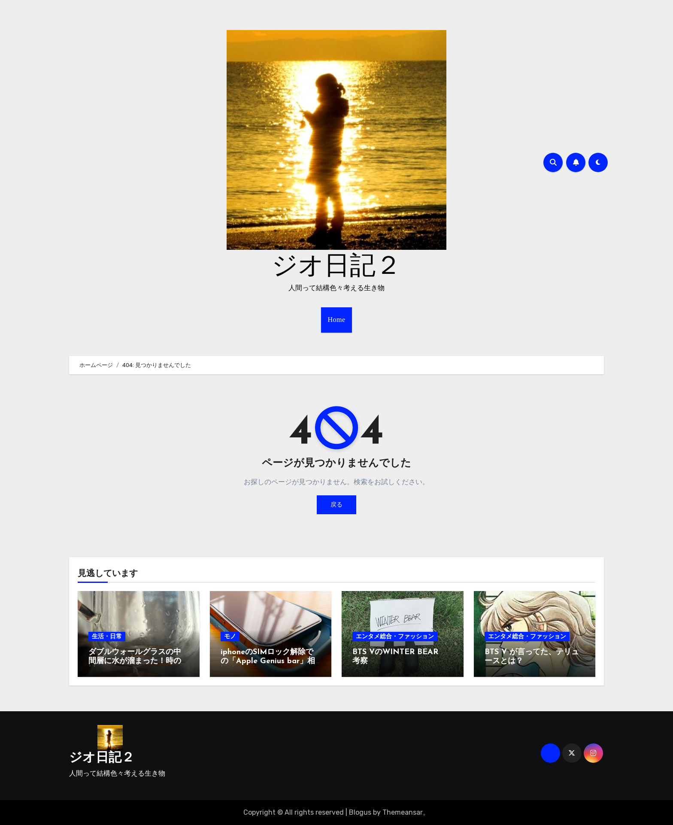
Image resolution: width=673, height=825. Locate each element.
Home (336, 319)
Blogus (360, 812)
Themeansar (402, 812)
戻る (336, 504)
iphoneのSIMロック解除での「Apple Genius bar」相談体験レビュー (268, 661)
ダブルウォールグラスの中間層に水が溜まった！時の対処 (134, 661)
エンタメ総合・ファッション (395, 636)
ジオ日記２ (336, 267)
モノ (230, 636)
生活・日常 (107, 636)
